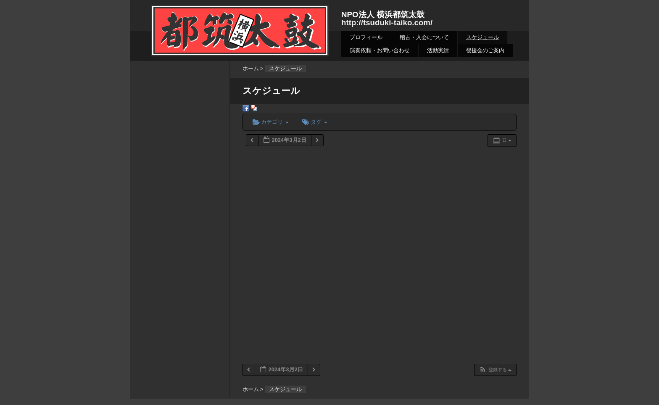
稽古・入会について (424, 37)
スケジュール (482, 37)
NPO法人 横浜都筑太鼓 (382, 14)
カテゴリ (271, 122)
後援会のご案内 (485, 50)
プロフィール (366, 37)
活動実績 (438, 50)
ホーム (251, 68)
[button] (495, 370)
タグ (314, 122)
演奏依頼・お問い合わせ (380, 50)
